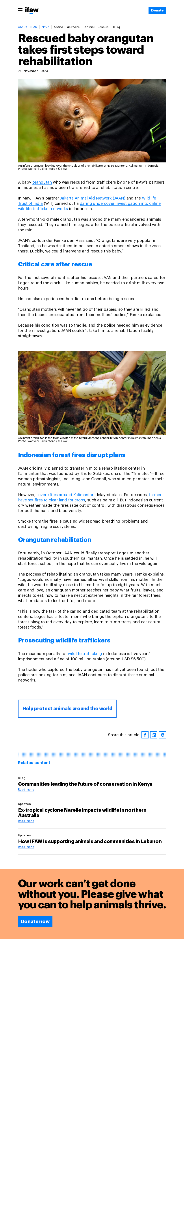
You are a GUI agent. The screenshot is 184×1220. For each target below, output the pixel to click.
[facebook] (145, 734)
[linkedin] (153, 734)
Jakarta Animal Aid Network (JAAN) (92, 198)
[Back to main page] (32, 11)
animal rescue (96, 27)
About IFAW (27, 27)
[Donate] (157, 10)
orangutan (42, 182)
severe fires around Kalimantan (65, 495)
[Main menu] (20, 10)
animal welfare (67, 27)
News (45, 27)
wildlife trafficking (85, 654)
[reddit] (162, 734)
